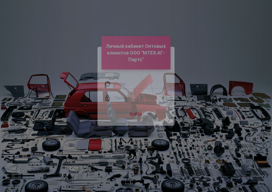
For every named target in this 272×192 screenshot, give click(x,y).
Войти (136, 110)
